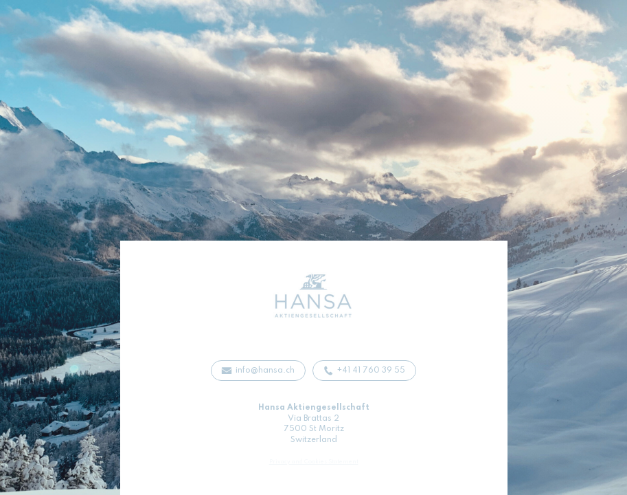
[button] (258, 370)
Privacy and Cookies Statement (313, 462)
